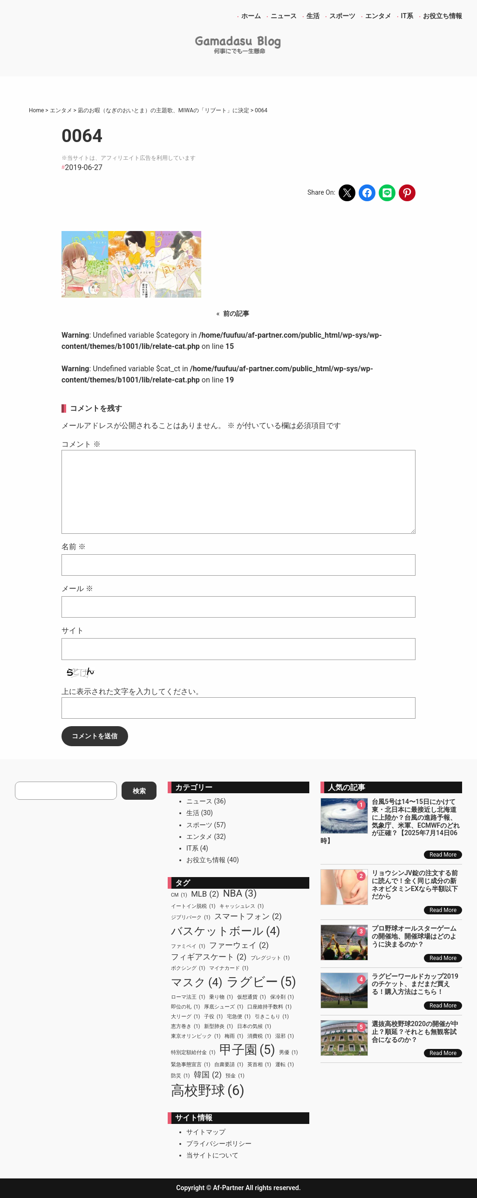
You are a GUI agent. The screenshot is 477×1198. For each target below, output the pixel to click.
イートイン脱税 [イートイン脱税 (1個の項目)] (193, 906)
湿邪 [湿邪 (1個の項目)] (284, 1036)
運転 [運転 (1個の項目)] (284, 1065)
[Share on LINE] (387, 192)
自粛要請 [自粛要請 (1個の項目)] (228, 1065)
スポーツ (199, 825)
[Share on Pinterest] (407, 192)
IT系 (192, 848)
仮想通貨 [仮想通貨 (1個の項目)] (251, 997)
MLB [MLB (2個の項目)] (205, 894)
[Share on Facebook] (367, 192)
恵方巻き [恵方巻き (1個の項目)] (185, 1026)
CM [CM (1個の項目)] (179, 895)
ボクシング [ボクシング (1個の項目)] (188, 968)
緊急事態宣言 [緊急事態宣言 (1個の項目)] (190, 1065)
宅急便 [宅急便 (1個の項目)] (239, 1017)
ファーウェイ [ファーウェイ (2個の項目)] (239, 945)
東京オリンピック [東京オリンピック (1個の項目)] (195, 1036)
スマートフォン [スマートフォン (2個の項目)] (248, 916)
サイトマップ (205, 1132)
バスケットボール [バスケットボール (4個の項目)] (225, 931)
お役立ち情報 (205, 860)
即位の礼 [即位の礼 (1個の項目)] (185, 1007)
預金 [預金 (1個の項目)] (234, 1076)
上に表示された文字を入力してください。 (132, 691)
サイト (72, 630)
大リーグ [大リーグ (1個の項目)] (185, 1017)
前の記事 (236, 313)
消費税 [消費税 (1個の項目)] (259, 1036)
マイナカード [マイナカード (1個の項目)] (228, 968)
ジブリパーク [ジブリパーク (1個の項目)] (190, 917)
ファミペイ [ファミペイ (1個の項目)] (188, 946)
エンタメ (199, 836)
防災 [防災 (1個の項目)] (180, 1076)
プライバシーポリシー (219, 1143)
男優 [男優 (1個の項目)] (288, 1052)
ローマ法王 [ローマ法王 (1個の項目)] (188, 997)
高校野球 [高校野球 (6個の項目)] (208, 1091)
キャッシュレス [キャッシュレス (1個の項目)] (241, 906)
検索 (139, 791)
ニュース (199, 801)
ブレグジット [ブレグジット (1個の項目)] (270, 958)
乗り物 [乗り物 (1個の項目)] (221, 997)
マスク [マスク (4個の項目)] (196, 982)
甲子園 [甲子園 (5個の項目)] (247, 1050)
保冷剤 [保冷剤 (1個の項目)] (282, 997)
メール (77, 588)
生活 (192, 813)
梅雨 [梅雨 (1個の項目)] (234, 1036)
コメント (81, 444)
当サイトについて (212, 1155)
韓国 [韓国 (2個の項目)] (208, 1075)
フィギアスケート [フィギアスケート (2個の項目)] (208, 957)
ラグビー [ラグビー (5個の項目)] (261, 982)
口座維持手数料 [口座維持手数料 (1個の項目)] (269, 1007)
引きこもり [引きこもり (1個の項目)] (272, 1017)
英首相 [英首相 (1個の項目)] (259, 1065)
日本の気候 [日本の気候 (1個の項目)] (254, 1026)
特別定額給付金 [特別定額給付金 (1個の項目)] (193, 1052)
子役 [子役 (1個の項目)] (213, 1017)
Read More (443, 854)
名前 (73, 546)
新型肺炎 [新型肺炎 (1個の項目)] (218, 1026)
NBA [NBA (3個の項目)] (240, 893)
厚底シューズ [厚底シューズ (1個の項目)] (223, 1007)
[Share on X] (347, 192)
